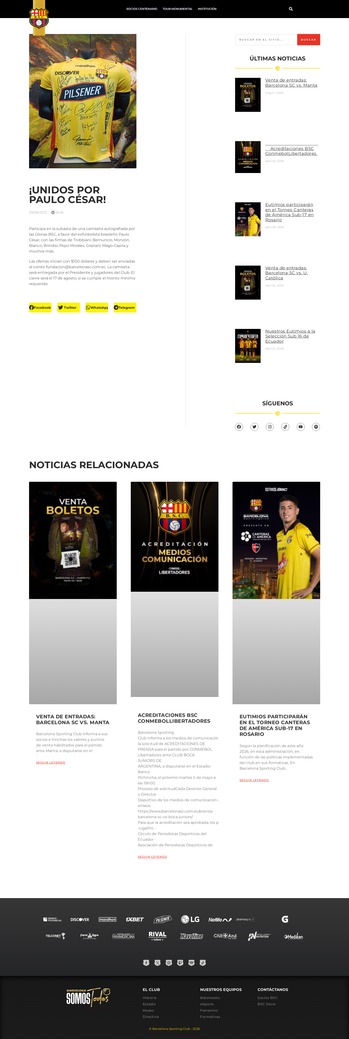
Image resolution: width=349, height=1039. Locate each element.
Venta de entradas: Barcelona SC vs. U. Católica (293, 256)
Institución (153, 9)
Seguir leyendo (50, 749)
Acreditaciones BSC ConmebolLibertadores (298, 147)
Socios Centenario (87, 9)
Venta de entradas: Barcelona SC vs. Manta (293, 91)
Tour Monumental (123, 9)
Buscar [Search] (307, 46)
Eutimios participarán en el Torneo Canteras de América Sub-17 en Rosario (293, 205)
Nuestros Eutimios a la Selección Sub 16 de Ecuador (294, 311)
